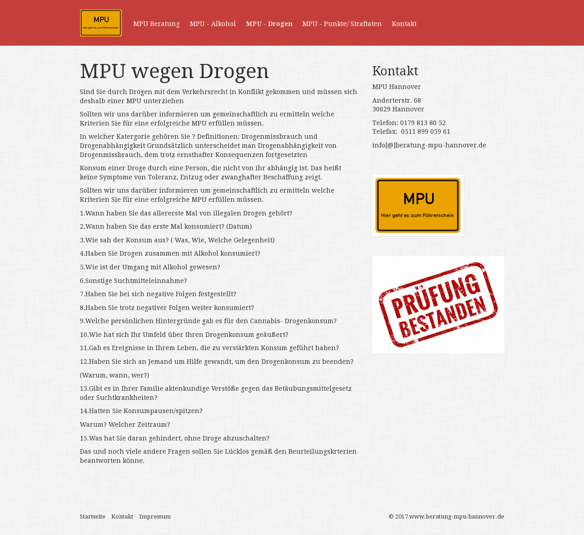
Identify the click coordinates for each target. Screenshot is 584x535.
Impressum (155, 516)
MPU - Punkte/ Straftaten (342, 23)
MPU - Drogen (269, 23)
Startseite (92, 516)
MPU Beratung (156, 23)
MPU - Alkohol (213, 23)
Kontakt (404, 23)
